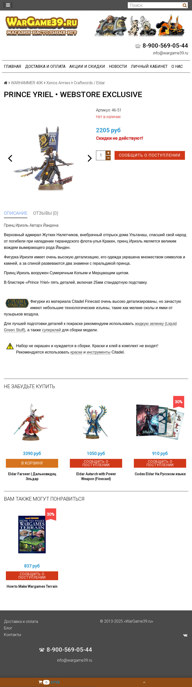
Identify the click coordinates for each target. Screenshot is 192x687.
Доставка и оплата (45, 66)
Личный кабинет (149, 66)
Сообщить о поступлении (150, 155)
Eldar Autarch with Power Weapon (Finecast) (96, 476)
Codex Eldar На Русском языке (160, 474)
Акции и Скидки (87, 66)
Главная (12, 66)
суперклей (51, 330)
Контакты (12, 634)
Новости (118, 66)
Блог (8, 628)
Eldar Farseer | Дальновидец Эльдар (32, 476)
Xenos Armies (58, 83)
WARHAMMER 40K (27, 83)
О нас (177, 66)
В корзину (32, 463)
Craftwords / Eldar (89, 83)
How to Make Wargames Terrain (32, 586)
